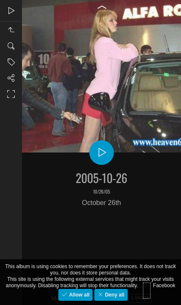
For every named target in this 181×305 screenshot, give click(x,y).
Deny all (114, 295)
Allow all (79, 295)
